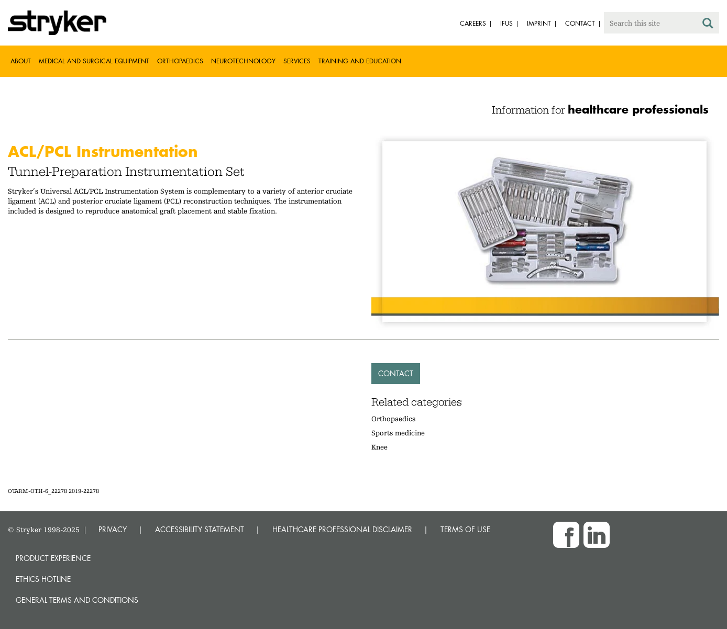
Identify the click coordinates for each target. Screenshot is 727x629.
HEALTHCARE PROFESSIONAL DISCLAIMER (342, 529)
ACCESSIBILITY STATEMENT (199, 529)
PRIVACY (112, 529)
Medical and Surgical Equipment (94, 61)
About (20, 61)
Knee (379, 447)
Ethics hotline (43, 579)
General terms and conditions (77, 600)
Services (297, 61)
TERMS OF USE (465, 529)
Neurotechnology (243, 61)
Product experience (53, 558)
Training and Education (359, 61)
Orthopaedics (180, 61)
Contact (395, 373)
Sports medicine (398, 433)
